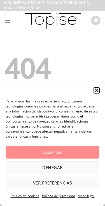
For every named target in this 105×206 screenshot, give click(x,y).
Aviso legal (86, 195)
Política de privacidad (58, 195)
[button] (96, 90)
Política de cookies (25, 195)
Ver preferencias (52, 183)
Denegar (52, 167)
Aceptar (52, 152)
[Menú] (7, 20)
